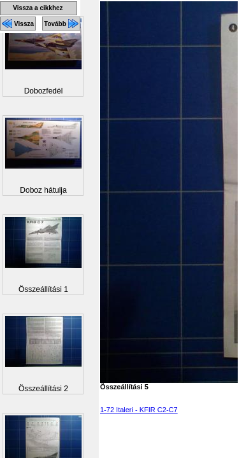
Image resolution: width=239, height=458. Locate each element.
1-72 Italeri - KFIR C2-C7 (139, 409)
